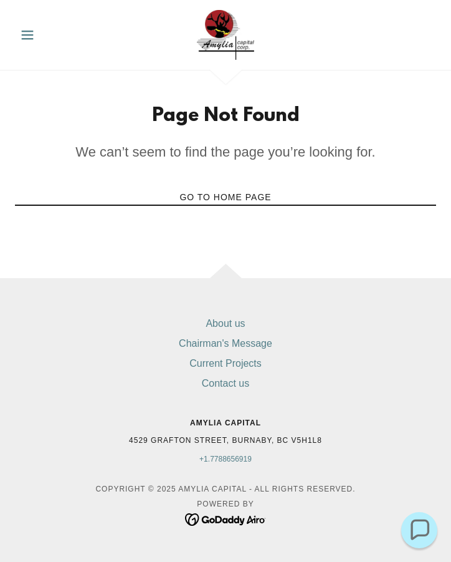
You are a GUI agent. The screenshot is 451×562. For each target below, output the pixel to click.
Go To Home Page (225, 197)
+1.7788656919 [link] (225, 459)
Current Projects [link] (225, 363)
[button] (46, 34)
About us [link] (225, 323)
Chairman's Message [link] (225, 343)
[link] (225, 35)
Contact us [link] (225, 383)
